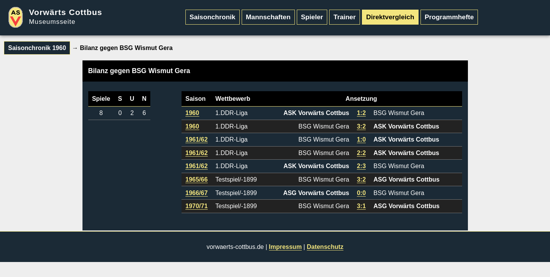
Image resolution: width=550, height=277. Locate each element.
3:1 (361, 206)
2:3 (361, 166)
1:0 (361, 139)
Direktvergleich (390, 17)
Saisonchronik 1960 (37, 48)
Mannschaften (268, 17)
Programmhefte (449, 17)
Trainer (344, 17)
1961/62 (196, 139)
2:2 (361, 153)
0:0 (361, 193)
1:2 (361, 113)
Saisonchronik (212, 17)
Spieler (312, 17)
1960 (192, 113)
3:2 (361, 126)
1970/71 (196, 206)
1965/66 (196, 179)
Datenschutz (325, 247)
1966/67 (196, 193)
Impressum (285, 247)
